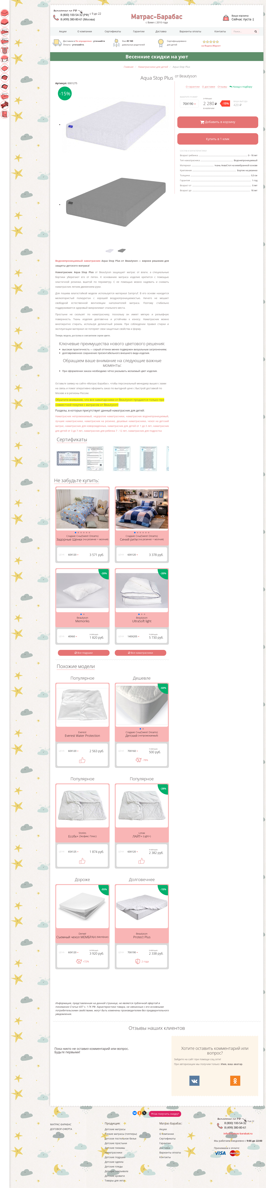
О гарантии (193, 86)
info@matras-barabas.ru (238, 1133)
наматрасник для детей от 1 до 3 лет (130, 426)
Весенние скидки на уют (156, 56)
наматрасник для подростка (145, 430)
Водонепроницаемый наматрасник (78, 260)
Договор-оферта (61, 1129)
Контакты (220, 31)
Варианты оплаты (190, 31)
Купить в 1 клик (217, 139)
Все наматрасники (140, 652)
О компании (84, 31)
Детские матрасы (18, 13)
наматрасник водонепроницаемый (147, 416)
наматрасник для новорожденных (85, 426)
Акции (63, 31)
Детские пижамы (17, 50)
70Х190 (189, 104)
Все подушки (84, 652)
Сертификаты (113, 31)
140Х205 (133, 636)
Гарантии (138, 31)
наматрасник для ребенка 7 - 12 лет (105, 430)
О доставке (208, 86)
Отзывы (222, 86)
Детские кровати (17, 105)
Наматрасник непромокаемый (73, 416)
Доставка (161, 31)
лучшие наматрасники (69, 421)
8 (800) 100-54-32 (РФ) (74, 14)
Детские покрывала (19, 96)
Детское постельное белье (23, 31)
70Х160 (133, 750)
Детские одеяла (16, 77)
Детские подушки (18, 68)
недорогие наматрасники (109, 416)
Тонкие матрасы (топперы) (23, 22)
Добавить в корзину (217, 122)
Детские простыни (18, 41)
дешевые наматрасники (131, 421)
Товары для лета (16, 114)
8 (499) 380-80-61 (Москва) (77, 19)
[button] (75, 532)
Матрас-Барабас (60, 1124)
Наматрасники (16, 59)
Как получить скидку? (165, 1113)
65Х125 (73, 851)
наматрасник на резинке (100, 421)
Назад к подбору (241, 86)
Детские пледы (15, 86)
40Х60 (72, 636)
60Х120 (73, 554)
